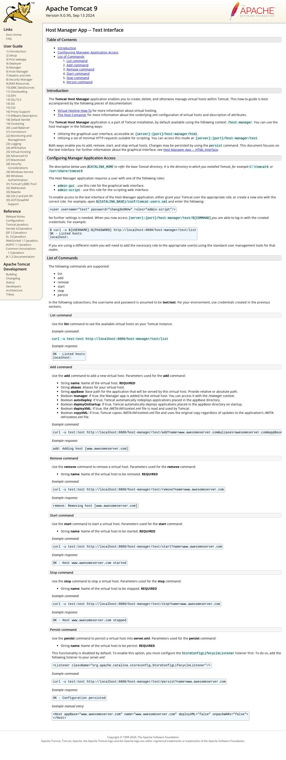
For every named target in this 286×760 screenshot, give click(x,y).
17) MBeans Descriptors (21, 116)
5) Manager (13, 67)
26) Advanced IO (17, 156)
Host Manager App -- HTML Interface (190, 149)
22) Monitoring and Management (19, 138)
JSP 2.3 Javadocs (16, 232)
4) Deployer (13, 63)
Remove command (80, 69)
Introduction (67, 48)
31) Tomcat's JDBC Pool (21, 184)
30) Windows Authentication (17, 178)
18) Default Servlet (18, 120)
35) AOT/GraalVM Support (17, 202)
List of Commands (71, 56)
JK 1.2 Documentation (20, 257)
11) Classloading (16, 91)
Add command (77, 65)
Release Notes (15, 216)
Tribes (10, 294)
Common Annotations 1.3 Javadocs (21, 251)
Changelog (13, 278)
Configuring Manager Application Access (88, 52)
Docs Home (13, 35)
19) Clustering (15, 124)
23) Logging (13, 144)
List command (77, 61)
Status (10, 282)
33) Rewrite (13, 192)
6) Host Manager (17, 71)
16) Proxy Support (18, 112)
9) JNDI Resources (17, 83)
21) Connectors (16, 132)
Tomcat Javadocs (17, 224)
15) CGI (10, 108)
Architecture (14, 290)
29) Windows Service (19, 172)
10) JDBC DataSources (20, 87)
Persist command (80, 82)
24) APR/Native (16, 148)
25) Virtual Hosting (18, 152)
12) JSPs (11, 95)
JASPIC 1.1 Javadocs (18, 245)
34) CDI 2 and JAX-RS (19, 196)
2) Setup (11, 55)
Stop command (78, 78)
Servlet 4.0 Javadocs (19, 228)
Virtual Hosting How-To (75, 110)
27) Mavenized (15, 160)
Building (11, 274)
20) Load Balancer (17, 128)
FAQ (9, 39)
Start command (78, 73)
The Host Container (72, 115)
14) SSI (10, 104)
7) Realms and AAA (18, 75)
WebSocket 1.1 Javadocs (22, 241)
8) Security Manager (19, 79)
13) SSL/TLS (13, 100)
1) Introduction (16, 51)
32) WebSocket (16, 188)
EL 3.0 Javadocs (16, 237)
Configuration (15, 220)
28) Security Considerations (17, 166)
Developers (13, 286)
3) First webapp (16, 59)
